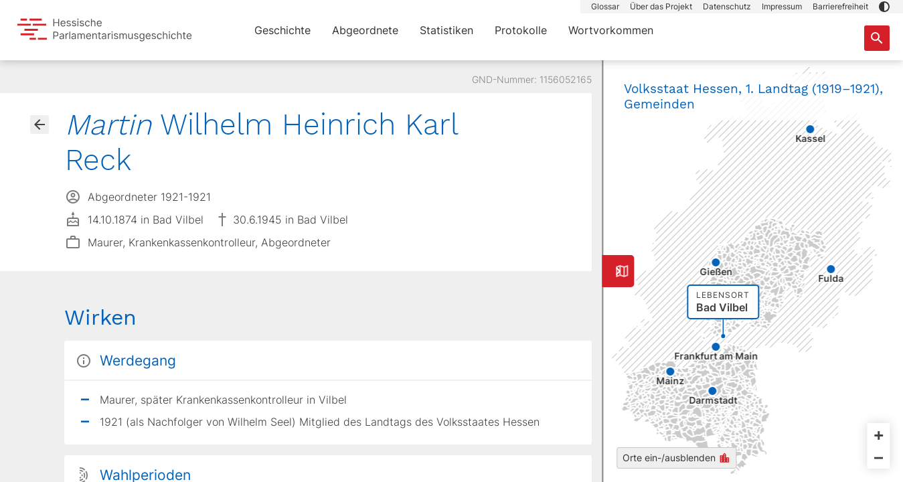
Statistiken (446, 30)
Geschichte (282, 30)
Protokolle (521, 30)
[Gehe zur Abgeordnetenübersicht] (39, 124)
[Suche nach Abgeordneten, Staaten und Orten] (877, 38)
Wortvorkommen (610, 30)
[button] (884, 6)
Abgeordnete (365, 30)
